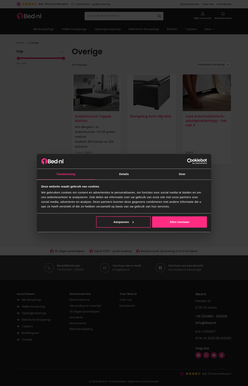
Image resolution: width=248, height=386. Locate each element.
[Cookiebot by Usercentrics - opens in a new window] (190, 161)
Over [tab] (182, 173)
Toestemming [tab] (65, 173)
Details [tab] (124, 173)
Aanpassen (124, 222)
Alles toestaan (179, 222)
